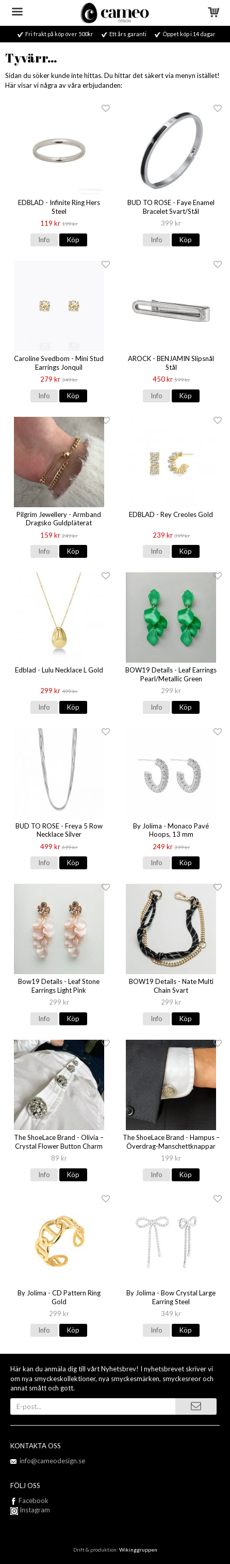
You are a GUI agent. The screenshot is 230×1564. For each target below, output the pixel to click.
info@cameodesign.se (52, 1461)
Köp (73, 240)
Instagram (30, 1510)
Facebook (33, 1500)
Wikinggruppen (138, 1549)
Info (44, 240)
